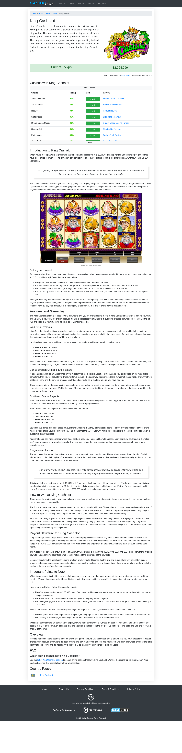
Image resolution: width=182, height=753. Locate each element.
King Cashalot (46, 675)
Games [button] (81, 3)
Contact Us (64, 689)
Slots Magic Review (112, 117)
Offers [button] (71, 3)
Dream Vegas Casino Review (116, 123)
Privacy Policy (133, 689)
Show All (91, 142)
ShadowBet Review (112, 129)
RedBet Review (110, 111)
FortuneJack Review (112, 135)
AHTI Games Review (112, 105)
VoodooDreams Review (113, 99)
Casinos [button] (61, 3)
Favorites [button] (102, 3)
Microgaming (125, 75)
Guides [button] (91, 3)
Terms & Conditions (110, 689)
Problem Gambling (85, 689)
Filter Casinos (89, 88)
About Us (46, 689)
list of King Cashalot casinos (50, 660)
